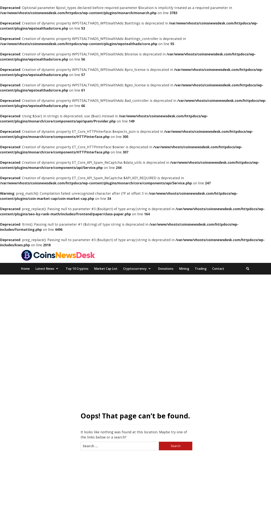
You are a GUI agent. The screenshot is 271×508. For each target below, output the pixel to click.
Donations (165, 269)
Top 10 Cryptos (77, 269)
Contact (218, 269)
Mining (184, 269)
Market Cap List (105, 269)
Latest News (48, 269)
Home (25, 269)
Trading (200, 269)
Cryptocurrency (137, 269)
